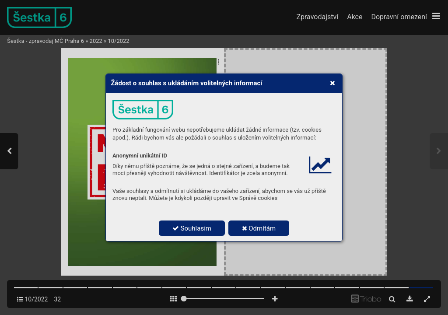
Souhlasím (191, 228)
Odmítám (259, 228)
